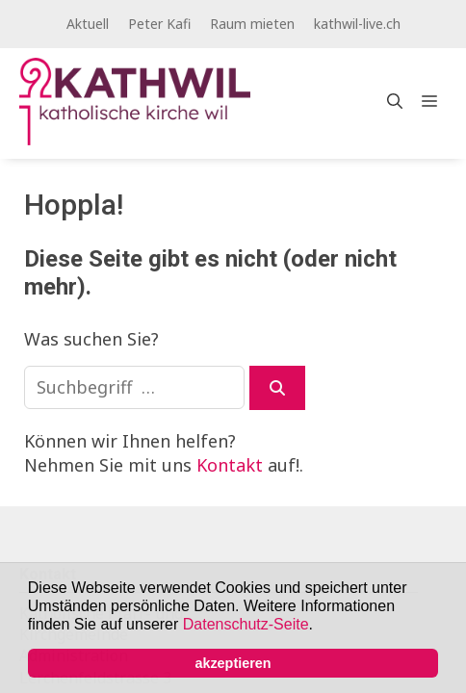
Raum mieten (252, 23)
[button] (320, 626)
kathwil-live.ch (357, 23)
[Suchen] (277, 388)
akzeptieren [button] (232, 663)
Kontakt (229, 464)
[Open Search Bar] (394, 101)
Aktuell (87, 23)
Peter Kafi (159, 23)
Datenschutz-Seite (246, 624)
